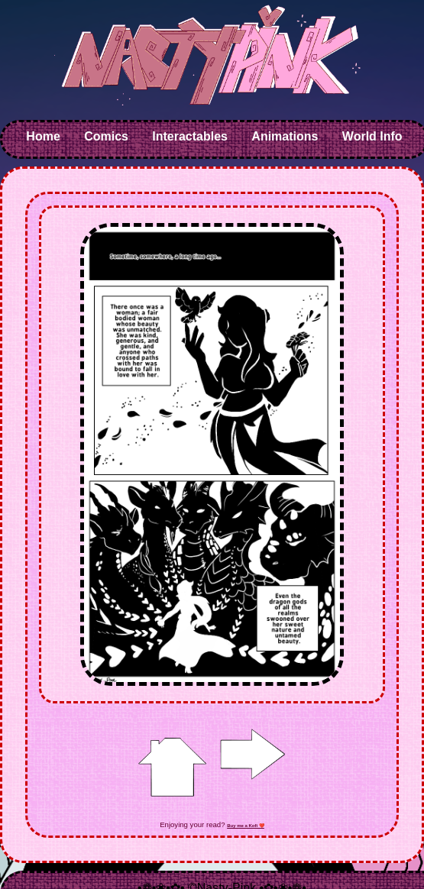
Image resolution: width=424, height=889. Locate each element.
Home (43, 136)
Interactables (190, 136)
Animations (284, 136)
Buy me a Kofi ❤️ (245, 825)
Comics (106, 136)
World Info (372, 136)
